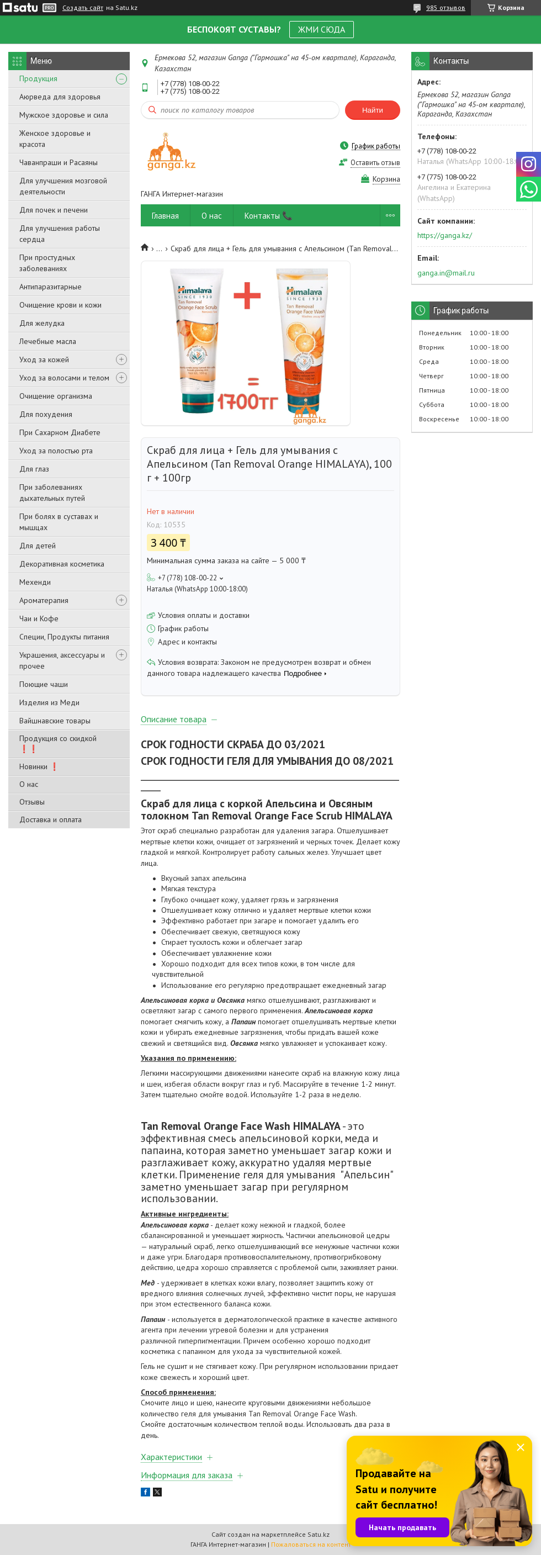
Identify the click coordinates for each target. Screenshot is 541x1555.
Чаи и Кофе (39, 618)
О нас (28, 784)
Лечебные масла (47, 341)
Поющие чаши (43, 684)
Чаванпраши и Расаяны (58, 162)
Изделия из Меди (49, 702)
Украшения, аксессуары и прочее (62, 660)
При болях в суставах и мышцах (58, 521)
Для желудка (42, 323)
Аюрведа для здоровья (59, 97)
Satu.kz (318, 1534)
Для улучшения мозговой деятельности (63, 186)
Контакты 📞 (269, 215)
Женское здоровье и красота (55, 138)
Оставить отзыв (375, 162)
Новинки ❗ (39, 766)
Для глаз (34, 469)
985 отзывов (445, 7)
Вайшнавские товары (55, 721)
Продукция (38, 78)
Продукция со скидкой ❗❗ (58, 743)
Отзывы (32, 802)
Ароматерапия (43, 600)
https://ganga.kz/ (444, 235)
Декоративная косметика (61, 564)
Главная (165, 215)
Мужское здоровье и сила (63, 115)
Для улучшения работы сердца (59, 233)
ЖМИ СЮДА (321, 29)
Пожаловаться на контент (311, 1544)
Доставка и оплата (50, 819)
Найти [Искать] (372, 110)
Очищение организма (55, 396)
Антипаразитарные (50, 287)
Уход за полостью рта (56, 451)
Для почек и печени (53, 210)
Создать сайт (82, 8)
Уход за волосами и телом (64, 378)
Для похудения (45, 414)
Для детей (37, 546)
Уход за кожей (44, 359)
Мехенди (35, 582)
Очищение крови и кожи (60, 305)
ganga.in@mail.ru (446, 273)
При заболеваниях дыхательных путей (52, 492)
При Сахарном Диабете (59, 432)
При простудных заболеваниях (47, 262)
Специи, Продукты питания (64, 637)
